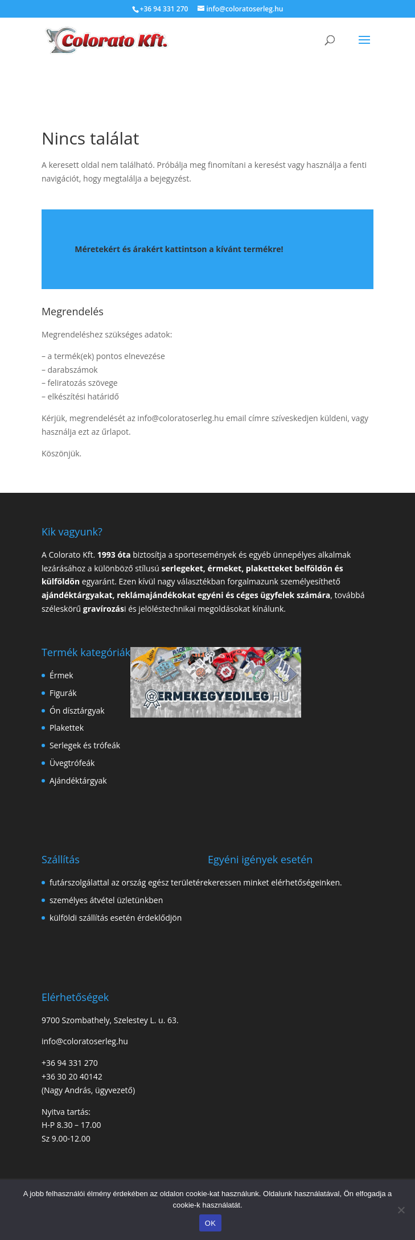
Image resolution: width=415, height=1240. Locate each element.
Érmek (61, 675)
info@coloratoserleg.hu (180, 418)
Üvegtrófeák (72, 762)
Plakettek (67, 727)
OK (210, 1223)
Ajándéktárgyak (78, 780)
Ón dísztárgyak (77, 710)
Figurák (63, 692)
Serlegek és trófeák (85, 745)
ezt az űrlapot (103, 431)
